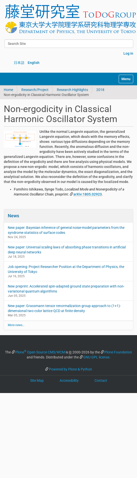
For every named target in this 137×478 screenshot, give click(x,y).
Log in (128, 53)
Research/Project (35, 90)
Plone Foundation (118, 352)
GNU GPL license (96, 357)
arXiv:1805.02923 (87, 194)
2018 (100, 90)
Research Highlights (72, 90)
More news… (16, 325)
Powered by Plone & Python (70, 369)
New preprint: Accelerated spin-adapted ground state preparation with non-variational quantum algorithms (66, 288)
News (13, 215)
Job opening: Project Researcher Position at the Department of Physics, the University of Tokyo (66, 269)
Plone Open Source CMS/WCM (40, 352)
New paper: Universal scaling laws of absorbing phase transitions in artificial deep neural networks (67, 249)
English (33, 63)
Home (8, 90)
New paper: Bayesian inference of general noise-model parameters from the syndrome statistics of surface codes (66, 230)
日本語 (19, 63)
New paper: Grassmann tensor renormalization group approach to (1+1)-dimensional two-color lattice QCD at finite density (64, 308)
